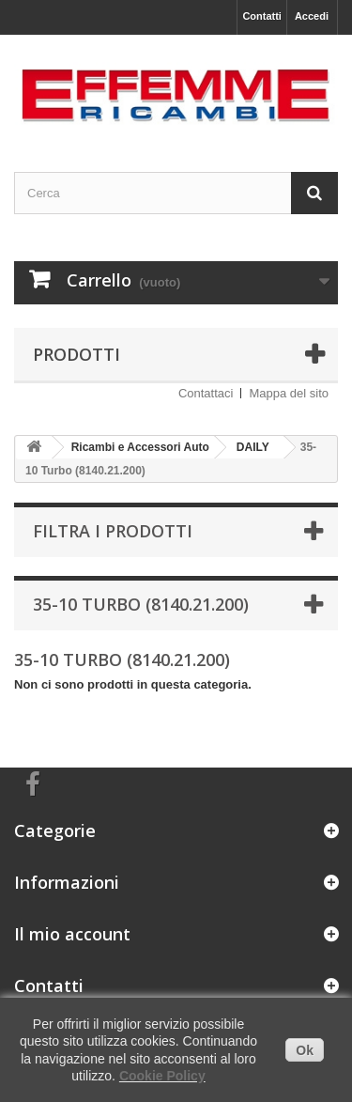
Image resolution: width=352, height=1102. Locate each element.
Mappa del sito (289, 393)
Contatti (262, 16)
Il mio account (72, 934)
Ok (305, 1050)
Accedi (312, 16)
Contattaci (206, 393)
